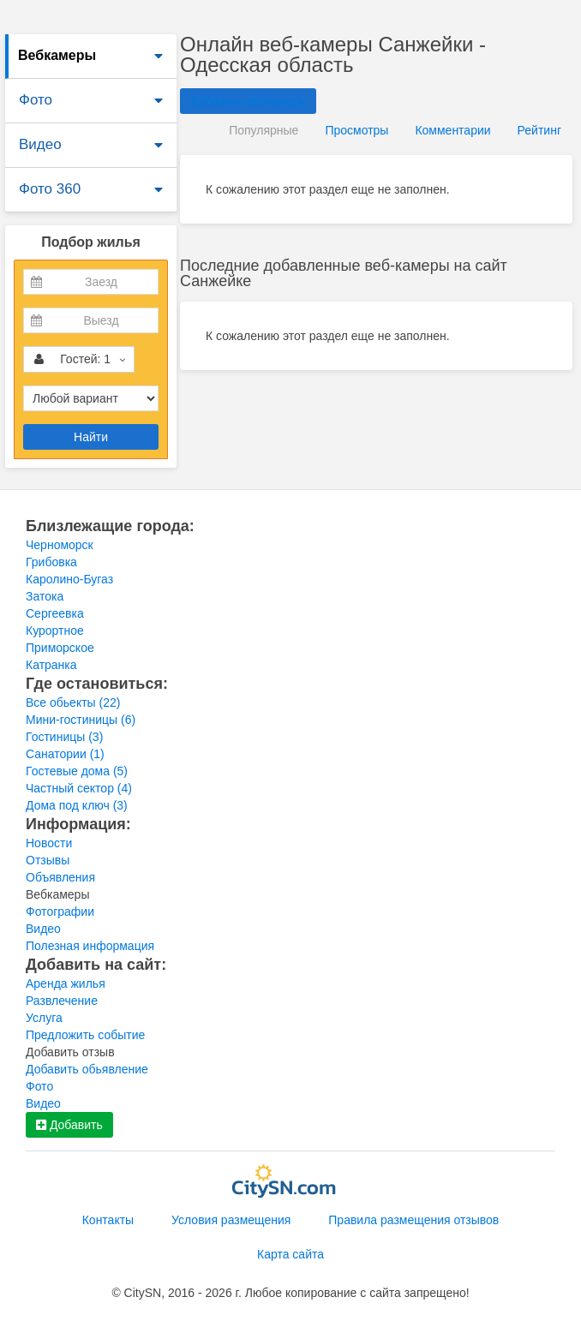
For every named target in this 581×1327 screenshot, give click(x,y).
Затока (44, 596)
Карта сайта (290, 1254)
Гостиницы (64, 737)
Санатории (65, 754)
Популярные (263, 130)
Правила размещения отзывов (413, 1220)
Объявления (60, 877)
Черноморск (59, 545)
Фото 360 (50, 189)
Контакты (108, 1220)
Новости (49, 843)
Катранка (51, 665)
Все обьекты (73, 702)
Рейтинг (539, 130)
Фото (35, 100)
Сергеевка (55, 613)
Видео (40, 144)
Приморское (60, 648)
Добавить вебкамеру (248, 101)
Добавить (69, 1125)
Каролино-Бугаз (69, 579)
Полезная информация (90, 946)
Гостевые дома (77, 771)
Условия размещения (230, 1220)
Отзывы (47, 860)
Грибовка (51, 562)
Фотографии (60, 911)
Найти (91, 437)
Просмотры (356, 130)
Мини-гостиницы (80, 719)
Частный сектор (79, 788)
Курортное (55, 630)
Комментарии (452, 130)
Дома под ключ (77, 805)
